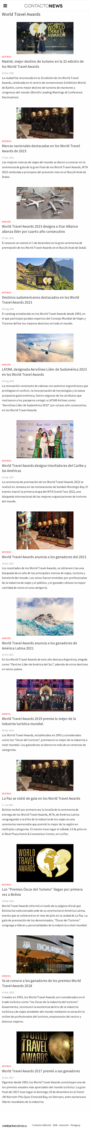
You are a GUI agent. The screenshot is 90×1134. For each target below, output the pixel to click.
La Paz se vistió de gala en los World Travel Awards (41, 798)
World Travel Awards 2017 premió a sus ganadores (41, 1071)
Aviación (6, 221)
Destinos (6, 56)
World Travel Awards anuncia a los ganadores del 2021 (44, 557)
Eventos (6, 714)
